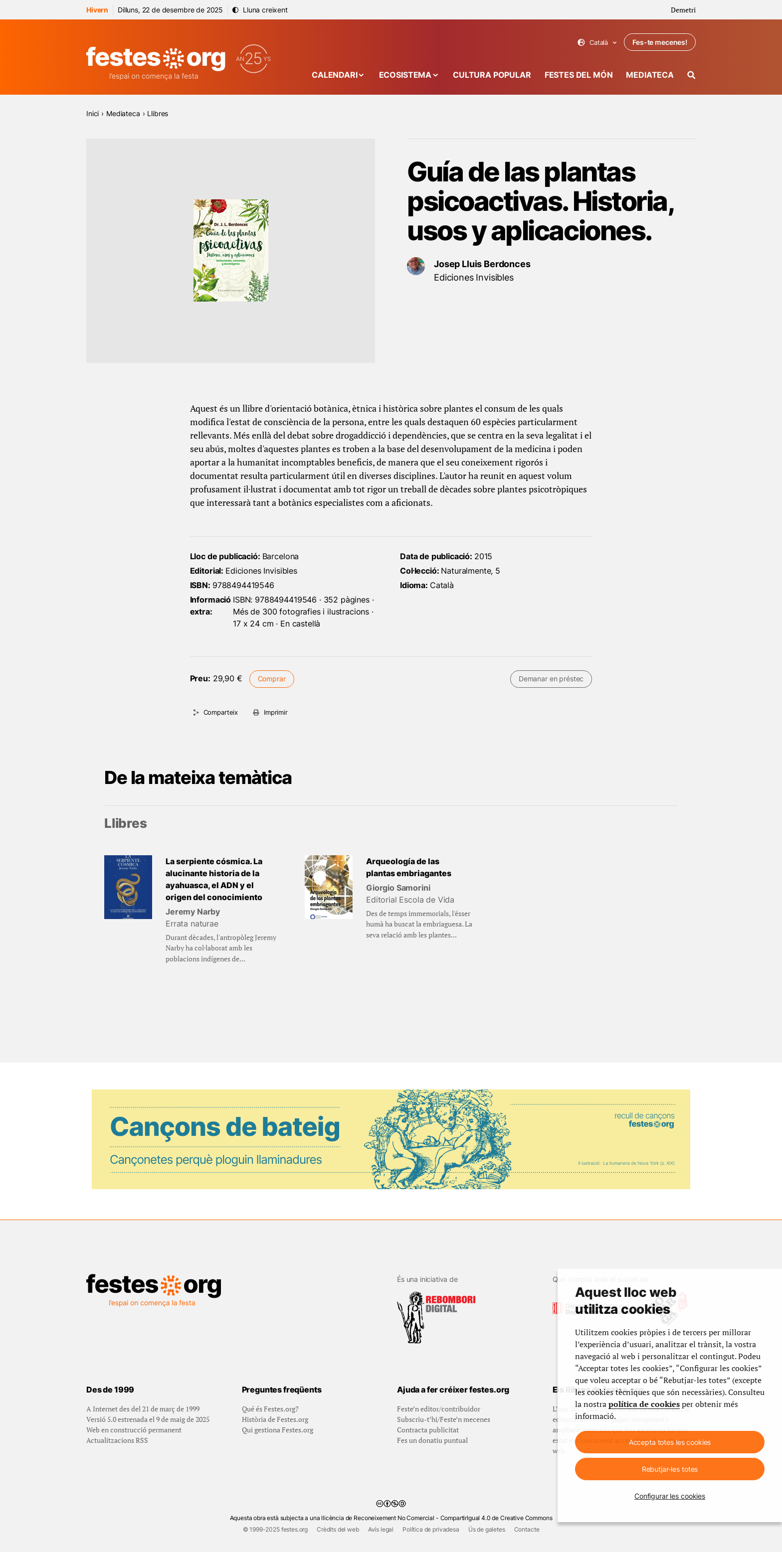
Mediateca (650, 75)
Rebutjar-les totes (670, 1469)
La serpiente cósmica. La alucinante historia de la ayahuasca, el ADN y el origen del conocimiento (214, 879)
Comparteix (220, 712)
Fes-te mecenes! (659, 42)
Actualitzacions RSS (117, 1440)
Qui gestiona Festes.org (277, 1429)
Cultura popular (492, 75)
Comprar (272, 678)
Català (597, 42)
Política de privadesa (430, 1529)
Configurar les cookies (669, 1496)
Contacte (527, 1529)
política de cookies (644, 1403)
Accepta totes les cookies (670, 1442)
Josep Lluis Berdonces (482, 264)
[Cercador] (691, 75)
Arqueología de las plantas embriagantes (408, 867)
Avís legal (380, 1529)
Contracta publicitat (428, 1429)
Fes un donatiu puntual (432, 1440)
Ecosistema (405, 75)
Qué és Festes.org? (270, 1408)
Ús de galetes (486, 1529)
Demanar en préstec (551, 678)
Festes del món (579, 75)
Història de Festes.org (275, 1419)
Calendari (335, 75)
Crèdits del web (338, 1529)
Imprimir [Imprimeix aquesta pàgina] (276, 712)
